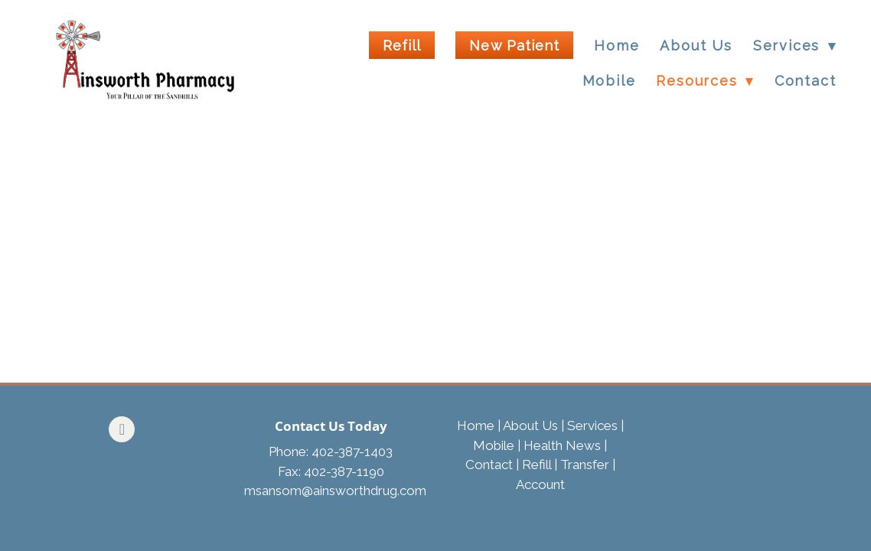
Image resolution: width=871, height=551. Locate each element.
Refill (402, 45)
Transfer (584, 464)
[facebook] (122, 429)
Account (540, 484)
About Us (696, 45)
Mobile (609, 81)
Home (616, 45)
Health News (562, 445)
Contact (806, 81)
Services (592, 425)
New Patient (514, 45)
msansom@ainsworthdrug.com (335, 490)
